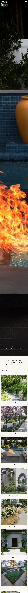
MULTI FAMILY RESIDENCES (14, 362)
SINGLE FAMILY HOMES (14, 360)
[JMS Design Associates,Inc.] (4, 4)
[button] (26, 2)
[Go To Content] (25, 353)
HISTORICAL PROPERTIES (14, 364)
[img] (14, 389)
